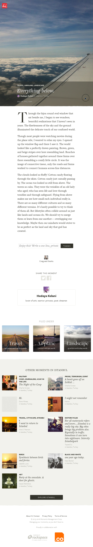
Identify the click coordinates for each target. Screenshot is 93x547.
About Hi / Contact (33, 516)
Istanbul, (42, 95)
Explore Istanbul (46, 497)
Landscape (39, 85)
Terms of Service (61, 516)
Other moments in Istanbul (46, 370)
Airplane (28, 85)
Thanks (67, 246)
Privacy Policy (47, 516)
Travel (20, 85)
